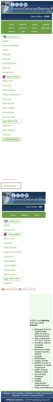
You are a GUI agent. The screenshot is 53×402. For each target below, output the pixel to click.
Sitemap (6, 393)
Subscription (46, 28)
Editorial (46, 25)
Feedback (29, 393)
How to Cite (6, 85)
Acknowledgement (9, 63)
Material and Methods (10, 45)
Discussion (6, 54)
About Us (23, 25)
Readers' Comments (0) (11, 94)
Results (5, 50)
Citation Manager (8, 90)
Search (34, 28)
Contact (34, 31)
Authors (12, 28)
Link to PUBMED (8, 108)
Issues (34, 25)
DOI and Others (8, 72)
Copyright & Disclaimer (20, 395)
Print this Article (8, 112)
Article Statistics (8, 103)
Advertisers (6, 125)
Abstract (5, 41)
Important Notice (9, 186)
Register (11, 31)
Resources (6, 134)
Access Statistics (8, 130)
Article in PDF (7, 81)
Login (23, 31)
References (6, 68)
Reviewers (23, 28)
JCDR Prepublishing (33, 400)
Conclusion (6, 59)
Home (11, 25)
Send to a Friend (8, 117)
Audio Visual (7, 99)
